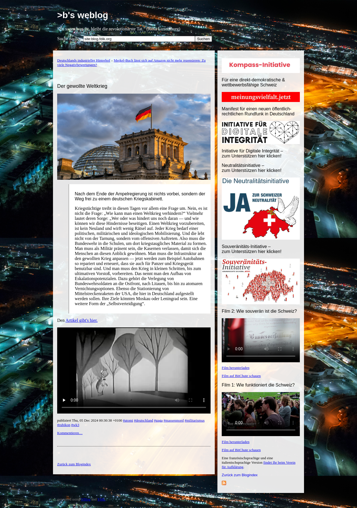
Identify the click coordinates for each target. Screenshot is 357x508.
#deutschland (143, 420)
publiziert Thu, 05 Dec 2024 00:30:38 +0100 (90, 420)
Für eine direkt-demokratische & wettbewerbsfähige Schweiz (253, 82)
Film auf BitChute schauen (241, 376)
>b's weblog (82, 15)
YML (101, 499)
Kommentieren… (70, 433)
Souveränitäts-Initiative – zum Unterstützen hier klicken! (251, 249)
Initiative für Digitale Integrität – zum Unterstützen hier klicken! (252, 153)
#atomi (128, 420)
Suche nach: (68, 38)
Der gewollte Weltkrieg (82, 86)
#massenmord (174, 420)
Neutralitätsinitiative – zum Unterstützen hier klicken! (251, 168)
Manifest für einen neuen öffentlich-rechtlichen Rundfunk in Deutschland (258, 111)
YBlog (86, 499)
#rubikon (63, 425)
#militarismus (195, 420)
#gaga (158, 420)
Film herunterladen (235, 368)
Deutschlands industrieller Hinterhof (83, 60)
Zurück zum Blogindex (240, 475)
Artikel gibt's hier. (82, 320)
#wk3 (75, 425)
